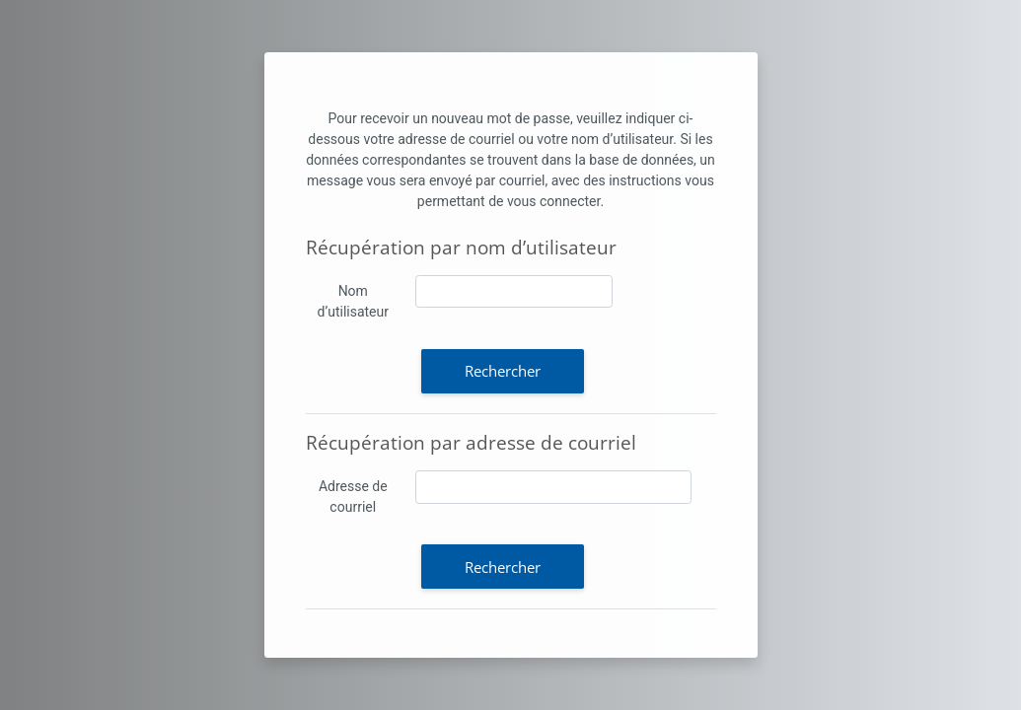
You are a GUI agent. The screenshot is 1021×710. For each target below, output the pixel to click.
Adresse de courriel (353, 496)
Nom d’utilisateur (353, 301)
